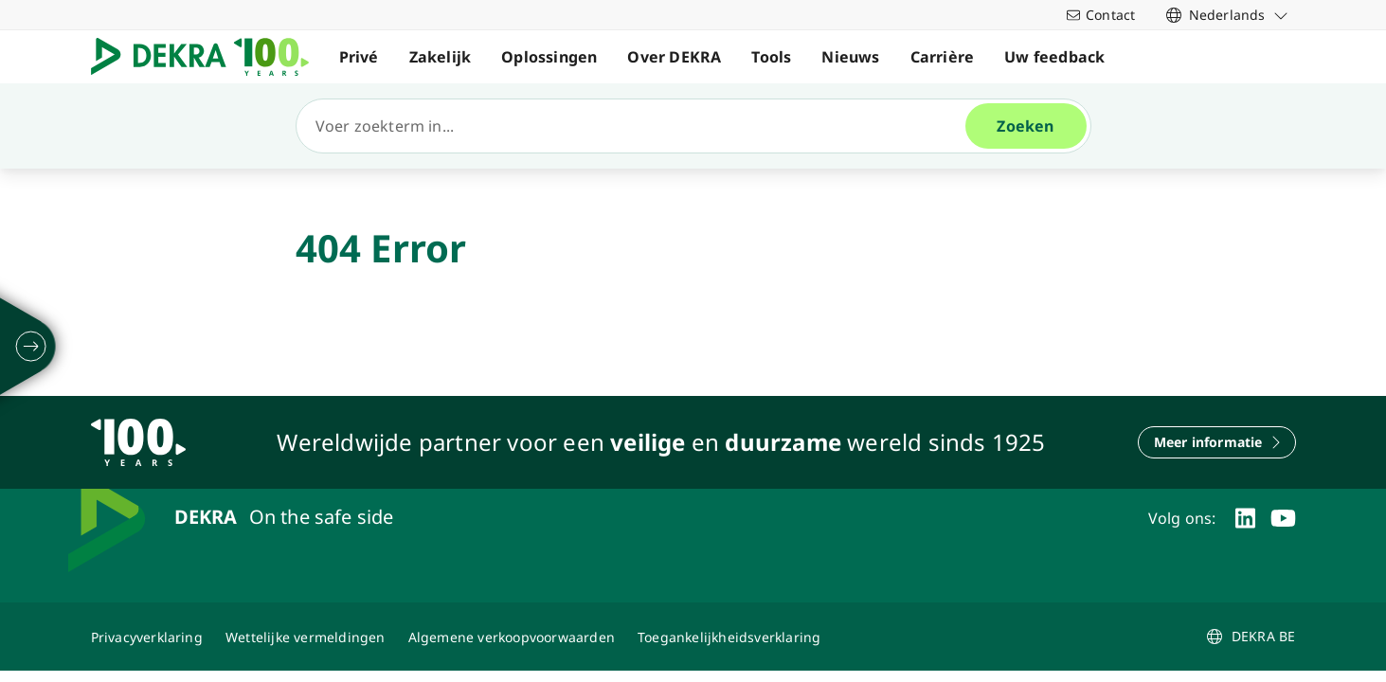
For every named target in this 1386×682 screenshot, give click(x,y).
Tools (771, 56)
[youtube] (1283, 518)
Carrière (942, 56)
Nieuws (850, 56)
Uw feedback (1054, 56)
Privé (359, 56)
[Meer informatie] (1217, 442)
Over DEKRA (674, 56)
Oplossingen (549, 56)
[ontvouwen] (31, 347)
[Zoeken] (638, 126)
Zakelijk (440, 56)
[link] (1227, 14)
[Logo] (207, 56)
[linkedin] (1245, 518)
